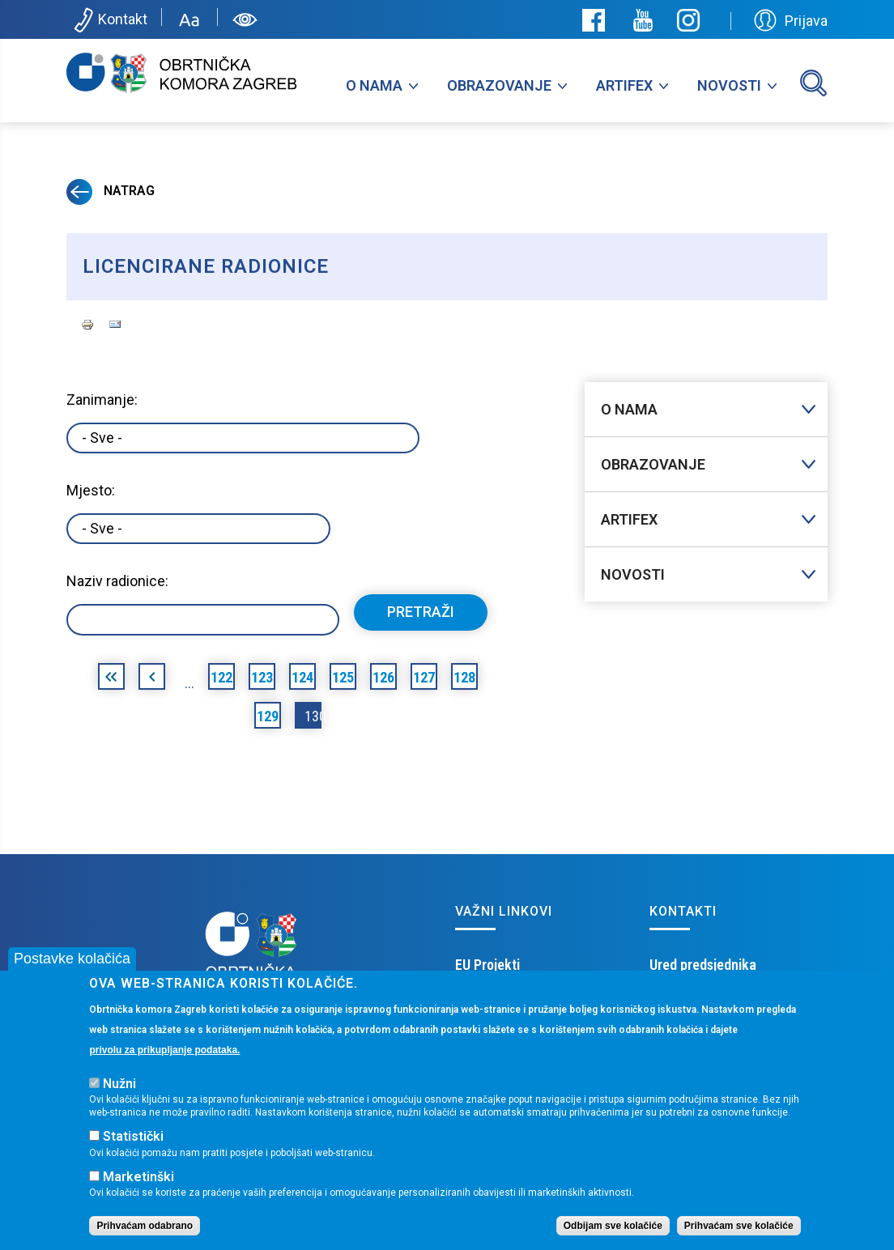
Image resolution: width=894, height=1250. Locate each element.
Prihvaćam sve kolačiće (739, 1226)
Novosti (729, 85)
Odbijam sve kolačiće (613, 1226)
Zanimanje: (102, 399)
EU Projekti (487, 964)
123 (262, 677)
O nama (374, 85)
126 (383, 677)
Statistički (133, 1137)
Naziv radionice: (117, 580)
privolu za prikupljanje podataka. (164, 1050)
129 (268, 716)
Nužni (119, 1084)
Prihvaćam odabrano (144, 1226)
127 (424, 677)
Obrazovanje (499, 85)
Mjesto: (90, 490)
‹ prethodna (151, 679)
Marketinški (138, 1177)
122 (221, 677)
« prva (111, 679)
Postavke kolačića (72, 959)
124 (302, 677)
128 (464, 677)
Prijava (791, 20)
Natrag (110, 190)
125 (343, 677)
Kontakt (108, 20)
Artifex (624, 85)
